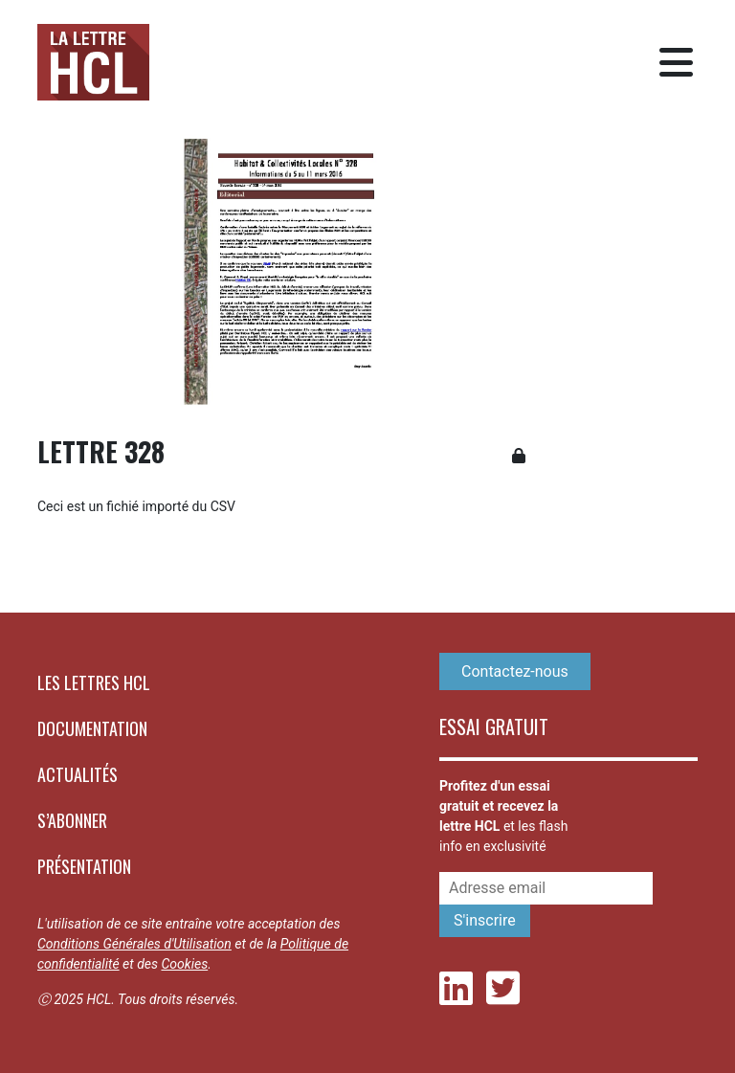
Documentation (92, 728)
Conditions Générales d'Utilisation (134, 943)
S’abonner (72, 820)
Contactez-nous (514, 671)
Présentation (84, 866)
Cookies (184, 964)
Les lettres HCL (93, 682)
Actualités (77, 774)
